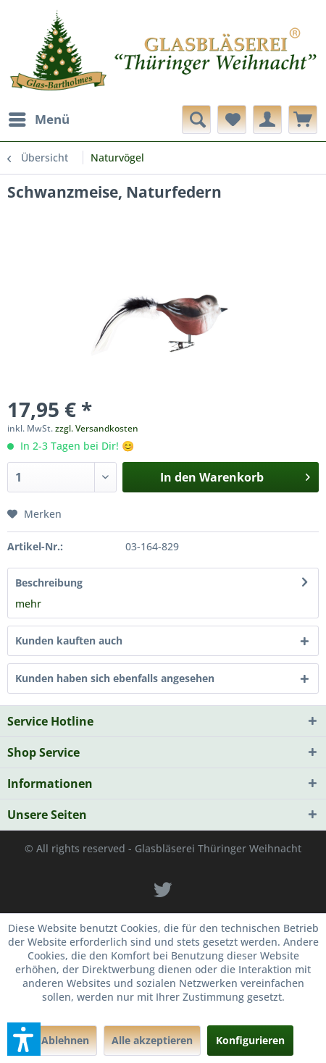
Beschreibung (49, 582)
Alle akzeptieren (152, 1040)
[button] (24, 1039)
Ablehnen (65, 1040)
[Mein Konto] (267, 119)
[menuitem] (38, 119)
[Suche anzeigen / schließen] (196, 119)
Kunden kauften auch (68, 640)
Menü (39, 117)
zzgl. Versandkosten (96, 428)
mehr (28, 603)
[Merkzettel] (231, 119)
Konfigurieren (250, 1040)
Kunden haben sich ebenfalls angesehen (114, 678)
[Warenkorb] (302, 119)
